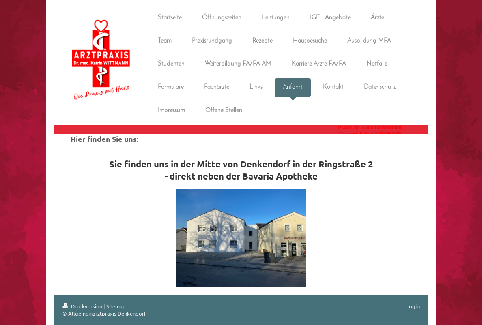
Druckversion (82, 306)
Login (413, 306)
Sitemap (116, 306)
